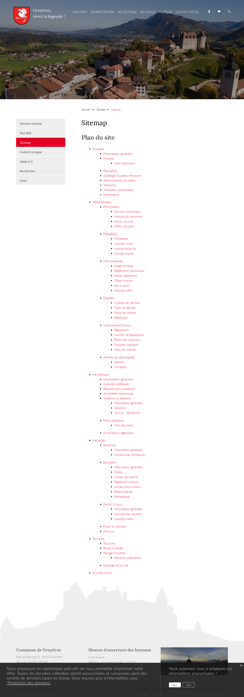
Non (188, 684)
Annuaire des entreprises (129, 455)
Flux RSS (25, 133)
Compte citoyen (124, 253)
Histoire (108, 158)
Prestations (110, 234)
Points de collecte (125, 312)
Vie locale (147, 12)
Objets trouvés (123, 280)
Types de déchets (125, 307)
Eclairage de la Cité (115, 565)
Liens (23, 180)
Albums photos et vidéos (119, 180)
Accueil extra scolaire (127, 487)
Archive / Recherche (127, 413)
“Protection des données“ (28, 682)
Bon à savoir (122, 285)
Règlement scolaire (126, 482)
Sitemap (34, 142)
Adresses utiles (123, 290)
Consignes (120, 367)
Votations (120, 408)
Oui (175, 684)
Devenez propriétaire (127, 557)
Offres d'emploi (123, 226)
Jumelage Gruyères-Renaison (122, 175)
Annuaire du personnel (128, 216)
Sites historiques (124, 163)
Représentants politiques (119, 389)
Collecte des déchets (127, 303)
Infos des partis (123, 425)
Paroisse (108, 531)
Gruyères (80, 12)
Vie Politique (127, 12)
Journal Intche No (125, 248)
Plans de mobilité (125, 349)
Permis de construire (127, 340)
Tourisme (165, 12)
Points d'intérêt (113, 548)
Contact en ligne (31, 152)
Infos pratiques (113, 261)
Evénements (111, 194)
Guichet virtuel (188, 12)
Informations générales (118, 379)
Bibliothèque (122, 496)
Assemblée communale (118, 393)
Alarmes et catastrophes (119, 357)
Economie (109, 445)
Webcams (109, 185)
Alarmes (119, 362)
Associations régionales (118, 433)
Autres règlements (125, 275)
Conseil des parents (126, 477)
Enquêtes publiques (126, 344)
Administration (102, 12)
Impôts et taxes (123, 266)
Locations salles (123, 519)
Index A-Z (26, 161)
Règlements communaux (129, 271)
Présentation (111, 207)
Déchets (108, 298)
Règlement (121, 317)
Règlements (121, 330)
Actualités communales (118, 190)
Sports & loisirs (113, 504)
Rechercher (27, 171)
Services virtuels (31, 123)
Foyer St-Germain (114, 526)
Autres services (123, 221)
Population (110, 171)
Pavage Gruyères (114, 553)
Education (109, 462)
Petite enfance (123, 491)
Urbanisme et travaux (117, 325)
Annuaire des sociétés (127, 514)
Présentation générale (117, 154)
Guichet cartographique (129, 335)
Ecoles (118, 472)
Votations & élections (117, 398)
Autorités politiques (116, 384)
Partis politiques (113, 420)
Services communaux (127, 211)
